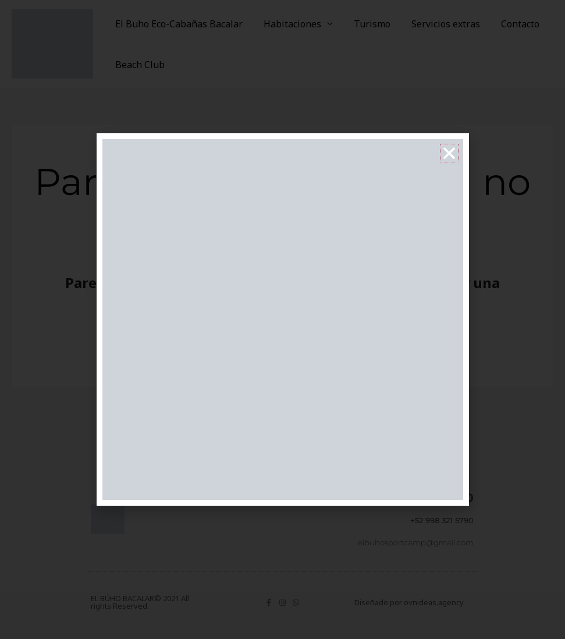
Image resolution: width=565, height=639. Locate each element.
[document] (282, 319)
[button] (449, 153)
